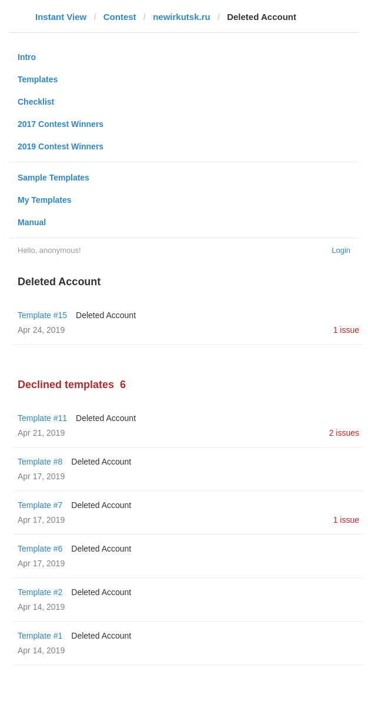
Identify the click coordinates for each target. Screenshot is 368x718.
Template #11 (42, 418)
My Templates (45, 200)
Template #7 (40, 505)
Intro (27, 57)
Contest (119, 17)
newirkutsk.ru (181, 17)
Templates (38, 79)
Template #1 (40, 635)
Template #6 (40, 548)
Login (341, 250)
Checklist (36, 101)
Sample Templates (53, 177)
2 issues (344, 433)
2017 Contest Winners (60, 124)
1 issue (346, 330)
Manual (32, 222)
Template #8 (40, 461)
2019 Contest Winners (60, 146)
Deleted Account (106, 315)
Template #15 (42, 315)
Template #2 (40, 592)
